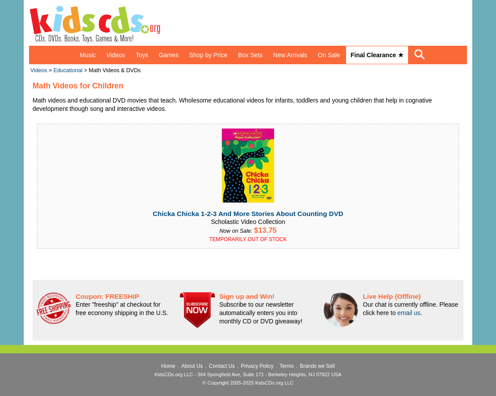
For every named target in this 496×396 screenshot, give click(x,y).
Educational (68, 70)
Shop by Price (208, 55)
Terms (287, 366)
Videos (115, 55)
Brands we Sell (317, 366)
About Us (192, 366)
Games (169, 55)
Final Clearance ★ (376, 55)
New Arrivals (290, 55)
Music (88, 55)
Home (168, 366)
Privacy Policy (257, 366)
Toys (141, 55)
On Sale (329, 55)
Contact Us (222, 366)
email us (409, 312)
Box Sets (250, 55)
